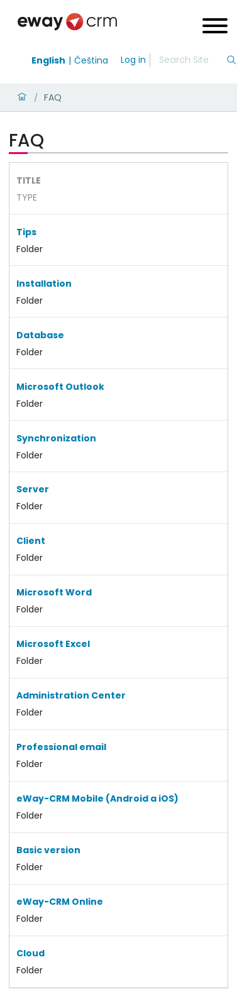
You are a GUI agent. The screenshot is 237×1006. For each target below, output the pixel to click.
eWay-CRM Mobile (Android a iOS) (97, 798)
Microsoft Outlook (60, 386)
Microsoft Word (54, 592)
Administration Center (71, 695)
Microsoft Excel (53, 644)
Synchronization (56, 438)
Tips (26, 232)
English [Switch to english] (48, 60)
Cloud (30, 953)
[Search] (192, 60)
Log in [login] (133, 59)
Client (30, 540)
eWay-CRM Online (59, 901)
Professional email (61, 747)
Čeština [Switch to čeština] (91, 60)
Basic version (48, 850)
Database (40, 335)
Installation (44, 283)
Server (32, 489)
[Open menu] (215, 27)
